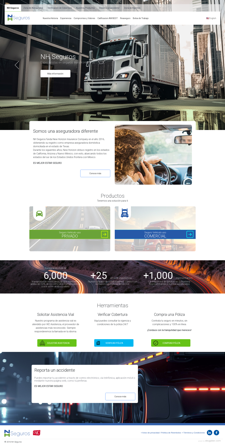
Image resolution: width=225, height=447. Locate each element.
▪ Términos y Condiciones (193, 433)
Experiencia (65, 18)
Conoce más (95, 173)
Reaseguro (125, 18)
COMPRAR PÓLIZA (171, 343)
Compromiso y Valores (84, 18)
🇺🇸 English (211, 18)
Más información (55, 73)
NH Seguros (13, 8)
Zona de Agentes (132, 8)
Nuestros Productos (85, 8)
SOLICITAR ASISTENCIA (58, 343)
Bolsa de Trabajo (141, 18)
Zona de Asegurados (33, 8)
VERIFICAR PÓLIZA (114, 343)
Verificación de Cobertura (60, 8)
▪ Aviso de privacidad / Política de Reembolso (161, 433)
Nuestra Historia (50, 18)
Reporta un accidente (109, 8)
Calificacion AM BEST (108, 18)
